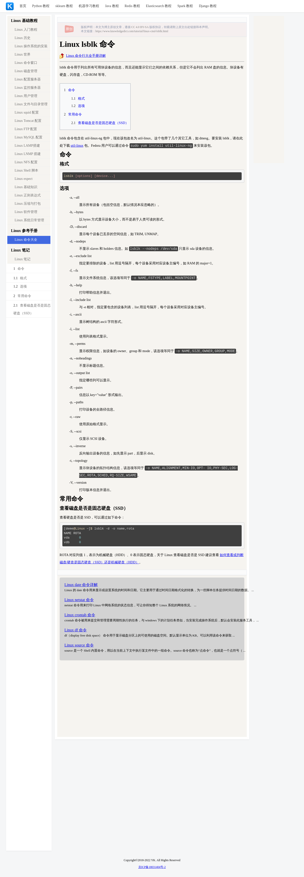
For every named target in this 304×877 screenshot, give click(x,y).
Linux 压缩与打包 (28, 203)
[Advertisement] (152, 701)
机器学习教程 (89, 6)
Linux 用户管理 (26, 96)
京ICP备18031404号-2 (152, 867)
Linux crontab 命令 (80, 616)
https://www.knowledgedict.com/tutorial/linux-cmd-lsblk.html (131, 31)
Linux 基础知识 (26, 187)
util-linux (77, 146)
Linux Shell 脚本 (26, 170)
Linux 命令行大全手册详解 (86, 56)
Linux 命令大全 (26, 239)
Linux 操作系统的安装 (31, 46)
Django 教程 (208, 6)
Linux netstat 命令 (79, 601)
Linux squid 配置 (27, 112)
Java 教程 (112, 6)
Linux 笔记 (22, 259)
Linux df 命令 (76, 631)
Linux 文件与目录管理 (31, 104)
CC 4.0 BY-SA (140, 27)
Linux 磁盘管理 (26, 71)
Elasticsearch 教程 (158, 6)
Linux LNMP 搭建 (28, 154)
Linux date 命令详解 (81, 586)
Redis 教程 (132, 6)
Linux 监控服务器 (28, 87)
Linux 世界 (22, 54)
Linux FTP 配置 (26, 129)
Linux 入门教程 (26, 29)
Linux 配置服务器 (28, 79)
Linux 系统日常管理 (29, 220)
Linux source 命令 (79, 647)
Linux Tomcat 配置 (28, 121)
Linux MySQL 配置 (28, 137)
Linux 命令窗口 (26, 63)
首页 (22, 6)
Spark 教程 (185, 6)
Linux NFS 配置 (26, 162)
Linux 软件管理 (26, 212)
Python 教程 (40, 6)
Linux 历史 (22, 38)
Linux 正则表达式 (28, 195)
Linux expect (23, 179)
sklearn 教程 (64, 6)
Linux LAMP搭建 (27, 145)
